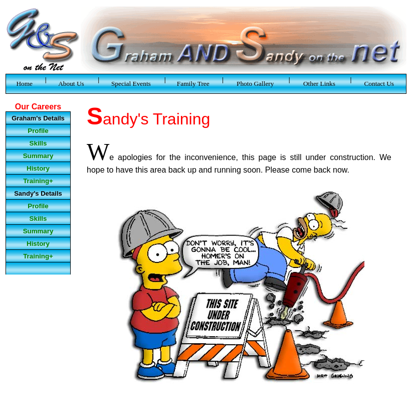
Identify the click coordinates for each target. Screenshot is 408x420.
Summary (38, 156)
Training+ (38, 181)
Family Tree (193, 83)
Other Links (319, 83)
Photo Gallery (255, 83)
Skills (38, 143)
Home (24, 83)
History (38, 168)
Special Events (131, 83)
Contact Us (379, 83)
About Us (71, 83)
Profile (38, 130)
